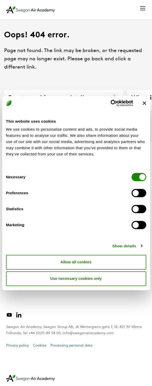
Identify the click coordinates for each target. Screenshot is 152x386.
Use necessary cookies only (76, 278)
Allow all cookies (76, 262)
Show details (124, 246)
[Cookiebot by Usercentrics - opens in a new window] (110, 103)
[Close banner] (144, 103)
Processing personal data (71, 346)
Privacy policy (17, 346)
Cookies (39, 346)
